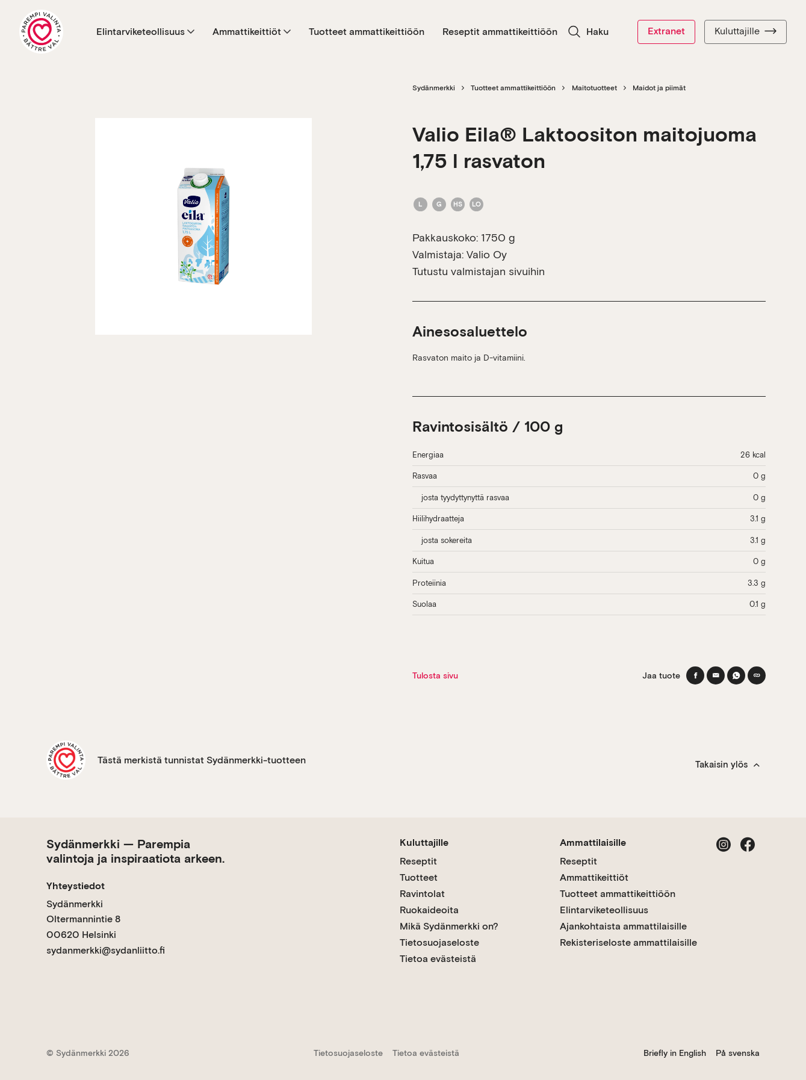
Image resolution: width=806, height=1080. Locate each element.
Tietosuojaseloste (439, 942)
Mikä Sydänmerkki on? (449, 926)
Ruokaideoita (429, 910)
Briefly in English (674, 1053)
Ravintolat (422, 893)
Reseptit (418, 861)
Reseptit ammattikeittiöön (499, 31)
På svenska (738, 1053)
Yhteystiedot (75, 886)
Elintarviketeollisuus (145, 31)
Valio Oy (487, 254)
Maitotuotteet (594, 88)
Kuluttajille (746, 31)
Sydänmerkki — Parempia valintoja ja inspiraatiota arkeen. (135, 851)
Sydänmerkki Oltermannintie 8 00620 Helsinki (83, 919)
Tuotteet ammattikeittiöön (366, 31)
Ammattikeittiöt (251, 31)
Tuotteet (419, 877)
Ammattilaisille (593, 842)
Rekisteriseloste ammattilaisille (628, 942)
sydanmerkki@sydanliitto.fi (105, 950)
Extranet (666, 31)
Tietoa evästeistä (438, 958)
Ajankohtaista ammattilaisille (623, 926)
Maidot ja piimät (659, 88)
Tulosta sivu (435, 675)
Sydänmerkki (433, 88)
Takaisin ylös (727, 764)
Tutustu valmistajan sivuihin (478, 271)
